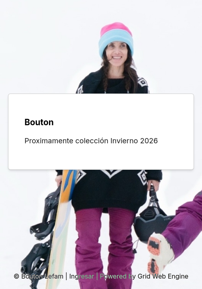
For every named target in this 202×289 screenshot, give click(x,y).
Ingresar (81, 276)
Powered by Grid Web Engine (144, 276)
